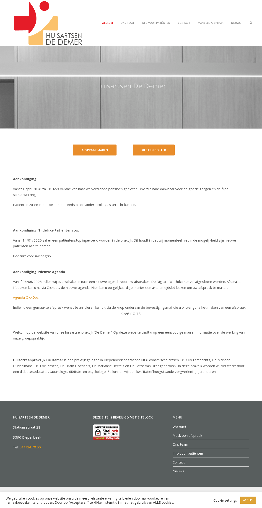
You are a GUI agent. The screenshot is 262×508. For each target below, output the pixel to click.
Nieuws (236, 22)
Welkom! (179, 426)
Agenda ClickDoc (26, 297)
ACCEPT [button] (248, 500)
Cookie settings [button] (225, 500)
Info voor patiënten (156, 22)
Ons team (127, 22)
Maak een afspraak (210, 22)
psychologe (97, 371)
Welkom (107, 22)
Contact (184, 22)
